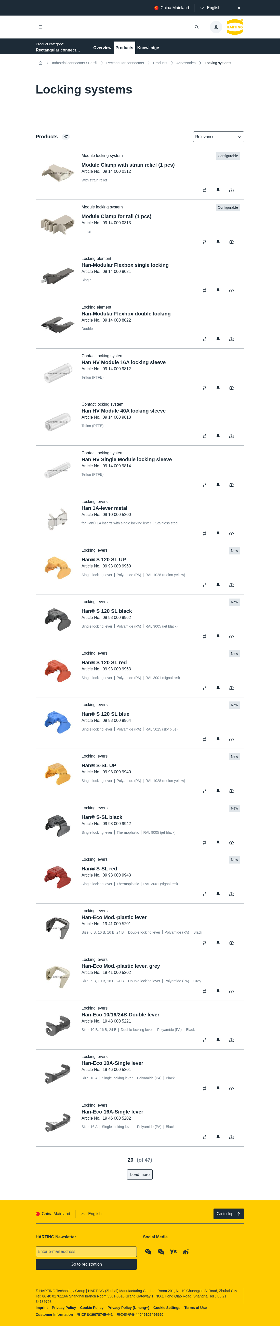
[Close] (239, 8)
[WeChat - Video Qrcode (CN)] (161, 1251)
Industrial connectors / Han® (74, 63)
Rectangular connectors (125, 63)
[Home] (40, 63)
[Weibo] (186, 1251)
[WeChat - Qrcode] (148, 1251)
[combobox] (215, 137)
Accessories (185, 63)
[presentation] (209, 8)
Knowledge (148, 48)
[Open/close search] (197, 27)
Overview (102, 48)
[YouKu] (173, 1251)
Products (124, 48)
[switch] (206, 190)
